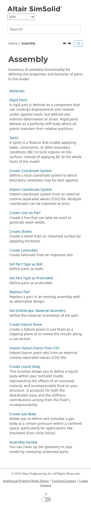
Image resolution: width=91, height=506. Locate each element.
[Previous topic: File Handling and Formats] (65, 44)
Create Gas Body (22, 414)
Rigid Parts (18, 100)
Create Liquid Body (24, 366)
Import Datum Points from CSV (34, 348)
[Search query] (44, 29)
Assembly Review (23, 442)
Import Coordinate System (30, 189)
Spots (13, 137)
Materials (17, 91)
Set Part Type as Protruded (31, 278)
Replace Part (19, 292)
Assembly (28, 43)
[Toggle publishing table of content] (78, 43)
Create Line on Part (25, 213)
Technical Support (64, 481)
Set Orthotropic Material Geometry (37, 310)
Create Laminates (23, 250)
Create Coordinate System (30, 170)
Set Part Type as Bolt (26, 264)
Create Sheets (20, 231)
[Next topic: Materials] (70, 44)
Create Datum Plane (25, 324)
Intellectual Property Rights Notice (26, 481)
